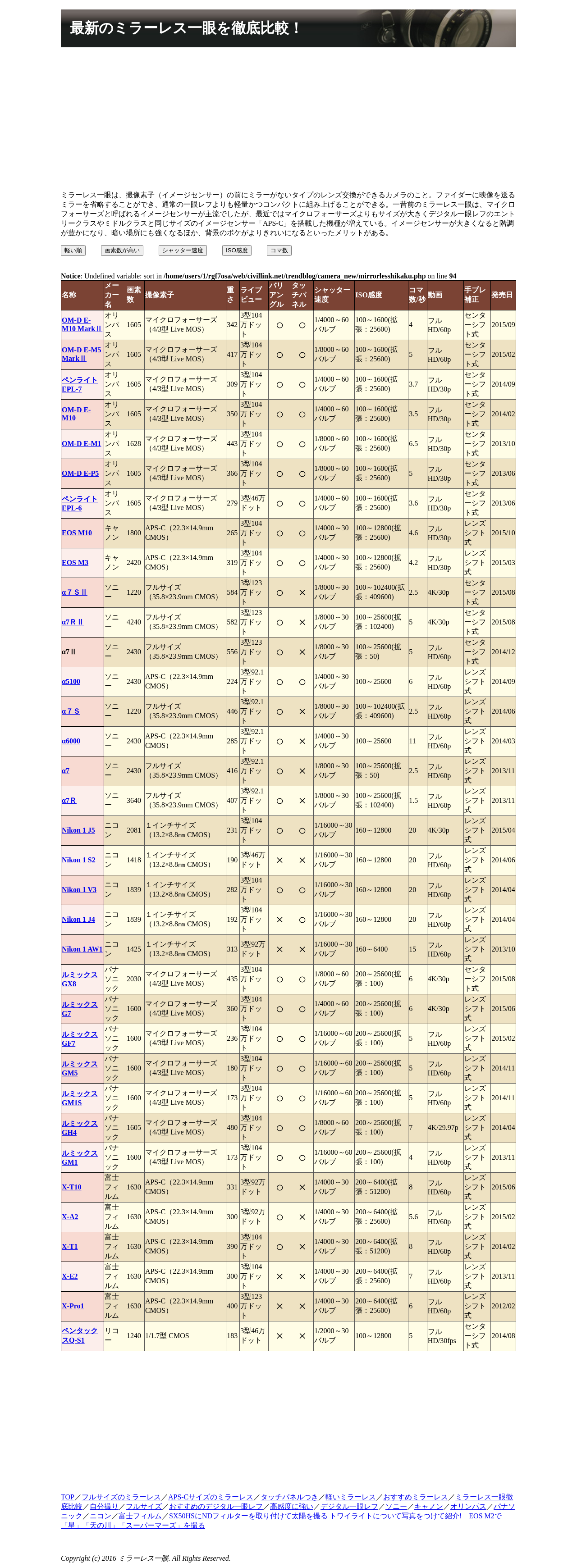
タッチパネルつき (289, 1497)
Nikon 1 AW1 (82, 949)
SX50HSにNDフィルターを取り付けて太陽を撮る (248, 1516)
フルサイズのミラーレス (121, 1497)
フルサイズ (144, 1506)
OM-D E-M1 (81, 443)
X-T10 (72, 1187)
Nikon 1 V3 (79, 889)
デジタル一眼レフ (349, 1506)
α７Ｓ (71, 711)
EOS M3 (75, 562)
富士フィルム (140, 1516)
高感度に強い (291, 1506)
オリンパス (468, 1506)
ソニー (396, 1506)
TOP (67, 1497)
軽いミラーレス (350, 1497)
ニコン (100, 1516)
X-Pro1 (73, 1306)
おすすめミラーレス (415, 1497)
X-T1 (70, 1246)
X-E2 (70, 1276)
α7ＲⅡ (73, 622)
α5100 (71, 681)
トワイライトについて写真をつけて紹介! (396, 1516)
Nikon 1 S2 (79, 860)
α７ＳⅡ (74, 592)
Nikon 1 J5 (78, 830)
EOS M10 (77, 533)
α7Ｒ (69, 800)
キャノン (428, 1506)
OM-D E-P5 (80, 473)
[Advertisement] (288, 120)
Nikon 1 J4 (78, 919)
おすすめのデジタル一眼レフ (216, 1506)
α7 (65, 770)
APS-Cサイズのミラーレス (210, 1497)
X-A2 (70, 1217)
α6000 (71, 741)
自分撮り (104, 1506)
